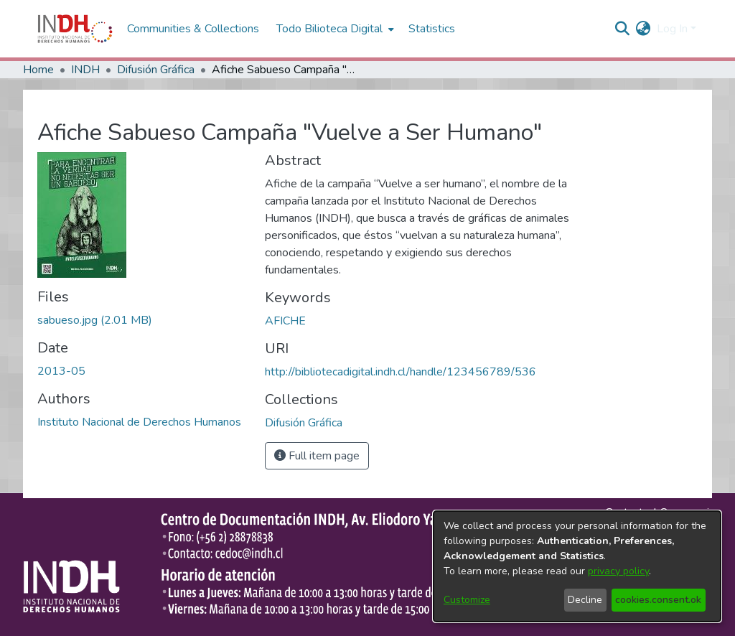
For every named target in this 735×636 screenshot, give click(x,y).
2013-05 (61, 371)
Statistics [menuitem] (431, 29)
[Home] (75, 28)
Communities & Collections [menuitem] (193, 29)
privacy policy (618, 571)
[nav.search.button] (623, 28)
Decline (585, 600)
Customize (467, 600)
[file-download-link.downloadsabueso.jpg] (94, 320)
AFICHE (285, 321)
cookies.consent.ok (658, 600)
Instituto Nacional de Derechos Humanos (139, 422)
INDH (85, 70)
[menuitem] (643, 28)
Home (38, 70)
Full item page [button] (317, 456)
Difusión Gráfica (156, 70)
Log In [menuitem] (672, 29)
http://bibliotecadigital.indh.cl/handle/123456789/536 (400, 372)
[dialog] (577, 566)
